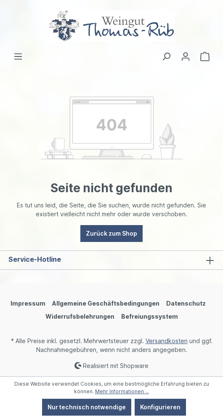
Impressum (28, 303)
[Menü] (18, 56)
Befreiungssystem (149, 316)
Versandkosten (167, 340)
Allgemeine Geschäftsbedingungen (105, 303)
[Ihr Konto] (185, 56)
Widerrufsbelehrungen (79, 316)
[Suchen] (166, 56)
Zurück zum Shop (111, 233)
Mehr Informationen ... (122, 391)
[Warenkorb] (205, 56)
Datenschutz (186, 303)
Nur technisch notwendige (87, 407)
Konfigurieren (160, 407)
